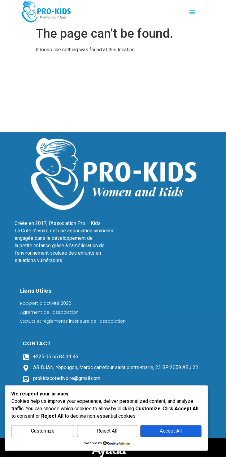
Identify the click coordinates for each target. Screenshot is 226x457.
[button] (192, 12)
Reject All (107, 431)
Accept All (171, 431)
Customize (42, 431)
